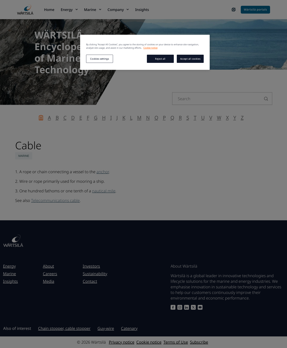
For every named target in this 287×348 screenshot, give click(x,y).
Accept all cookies (190, 58)
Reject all (160, 58)
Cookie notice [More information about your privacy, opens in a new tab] (150, 47)
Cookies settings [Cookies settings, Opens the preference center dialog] (99, 58)
